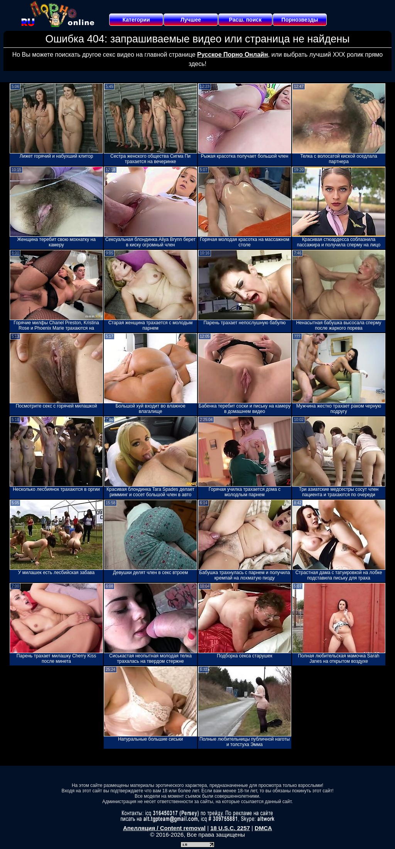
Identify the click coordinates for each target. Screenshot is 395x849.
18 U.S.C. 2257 (230, 828)
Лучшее (191, 20)
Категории (136, 20)
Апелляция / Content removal (164, 828)
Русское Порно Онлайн (232, 54)
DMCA (263, 828)
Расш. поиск (245, 20)
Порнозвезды (300, 20)
